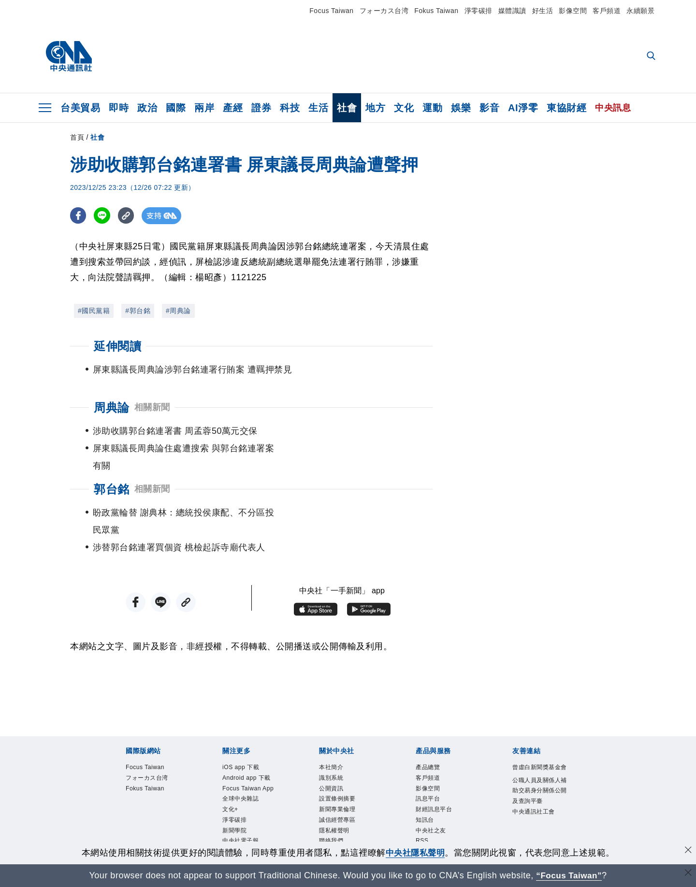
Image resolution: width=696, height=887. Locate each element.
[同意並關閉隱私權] (687, 851)
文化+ (234, 811)
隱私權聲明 (341, 811)
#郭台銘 (137, 311)
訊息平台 (433, 772)
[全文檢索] (652, 56)
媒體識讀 (512, 10)
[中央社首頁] (69, 56)
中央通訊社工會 (539, 818)
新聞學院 (240, 837)
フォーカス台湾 (384, 10)
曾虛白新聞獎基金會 (539, 740)
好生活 (542, 10)
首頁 (77, 137)
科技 (290, 107)
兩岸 (204, 107)
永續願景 (640, 10)
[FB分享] (78, 215)
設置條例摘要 (346, 772)
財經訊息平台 (442, 785)
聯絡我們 (337, 825)
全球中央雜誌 (249, 798)
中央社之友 (438, 811)
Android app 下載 (246, 753)
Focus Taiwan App (249, 779)
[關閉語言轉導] (687, 874)
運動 (432, 107)
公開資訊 (337, 760)
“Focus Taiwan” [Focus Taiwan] (569, 875)
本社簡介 (337, 734)
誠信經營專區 (346, 798)
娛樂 (461, 107)
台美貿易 (80, 107)
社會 (347, 107)
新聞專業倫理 (346, 785)
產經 (233, 107)
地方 (375, 107)
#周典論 (178, 311)
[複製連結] (127, 215)
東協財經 (566, 107)
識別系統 (337, 747)
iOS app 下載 (249, 734)
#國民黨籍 (94, 311)
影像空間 (573, 10)
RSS (425, 825)
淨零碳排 (478, 10)
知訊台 (429, 798)
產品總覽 (433, 734)
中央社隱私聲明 (415, 853)
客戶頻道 (607, 10)
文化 (404, 107)
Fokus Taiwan (436, 10)
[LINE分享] (103, 215)
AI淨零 (523, 107)
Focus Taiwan (331, 10)
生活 (318, 107)
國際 (176, 107)
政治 (147, 107)
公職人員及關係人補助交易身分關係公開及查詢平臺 (539, 779)
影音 (489, 107)
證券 (261, 107)
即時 (119, 107)
